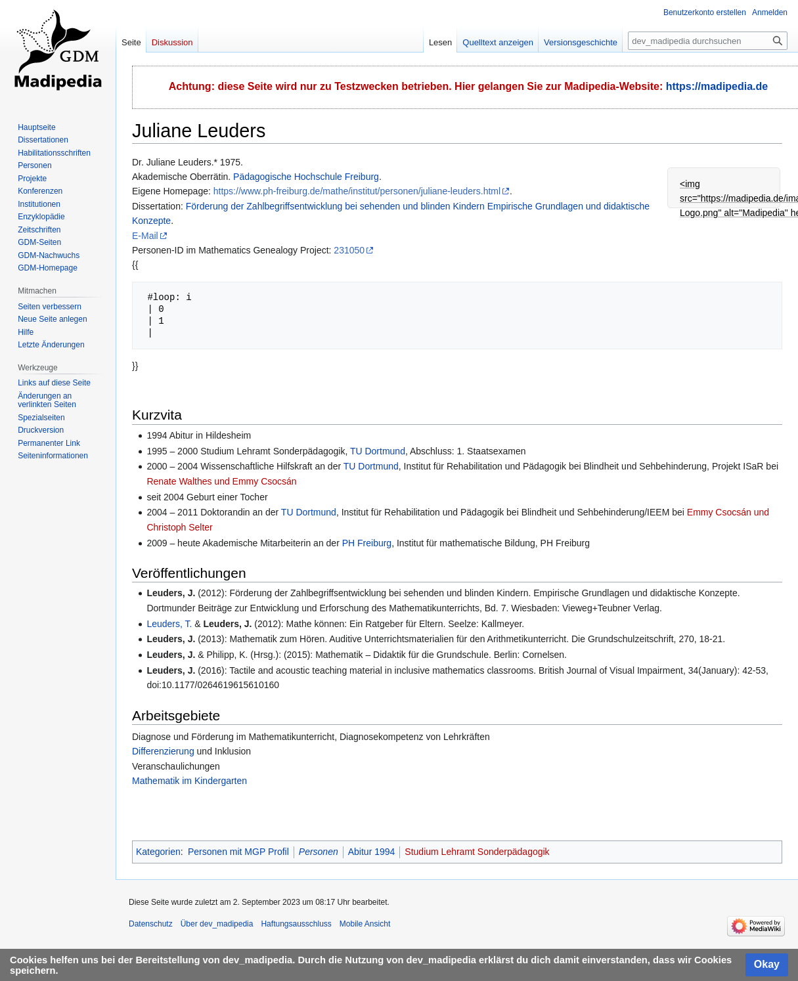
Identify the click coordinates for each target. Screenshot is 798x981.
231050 (349, 250)
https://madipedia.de (717, 86)
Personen (318, 851)
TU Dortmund (377, 451)
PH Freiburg (366, 543)
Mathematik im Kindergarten (189, 780)
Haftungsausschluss (296, 923)
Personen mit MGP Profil (238, 851)
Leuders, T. (169, 624)
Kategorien (158, 851)
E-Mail (145, 235)
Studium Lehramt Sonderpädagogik (477, 851)
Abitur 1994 (371, 851)
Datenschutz (151, 923)
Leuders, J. (170, 593)
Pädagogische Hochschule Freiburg (306, 176)
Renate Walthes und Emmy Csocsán (222, 481)
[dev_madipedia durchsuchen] (707, 41)
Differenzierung (163, 751)
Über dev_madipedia (217, 923)
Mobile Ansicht (365, 923)
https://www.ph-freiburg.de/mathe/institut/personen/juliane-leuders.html (356, 191)
